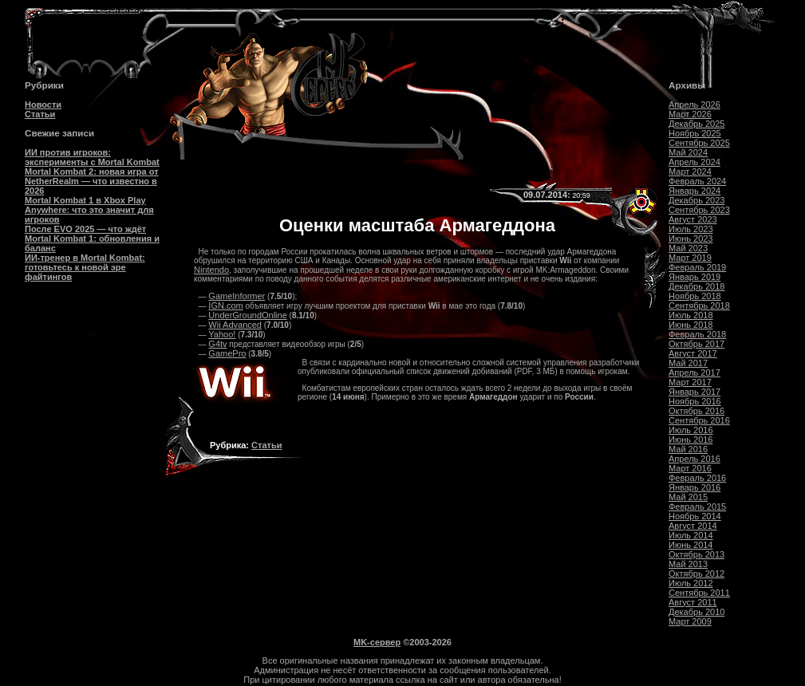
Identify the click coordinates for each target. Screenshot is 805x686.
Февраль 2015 (697, 506)
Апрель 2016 (694, 458)
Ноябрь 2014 (695, 516)
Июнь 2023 (691, 238)
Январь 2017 (694, 391)
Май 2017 (688, 363)
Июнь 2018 (691, 324)
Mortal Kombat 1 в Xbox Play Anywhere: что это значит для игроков (89, 209)
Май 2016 (688, 449)
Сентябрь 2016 (699, 420)
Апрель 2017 (694, 372)
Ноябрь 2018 (695, 296)
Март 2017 (690, 382)
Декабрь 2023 (696, 200)
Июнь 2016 (691, 439)
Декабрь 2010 (696, 612)
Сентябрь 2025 (699, 143)
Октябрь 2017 (696, 344)
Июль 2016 (691, 430)
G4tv (217, 344)
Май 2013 (688, 564)
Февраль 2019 (697, 267)
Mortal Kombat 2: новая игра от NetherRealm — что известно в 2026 (92, 181)
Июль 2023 (691, 229)
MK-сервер (377, 642)
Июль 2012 (691, 583)
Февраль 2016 (697, 478)
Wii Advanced (235, 324)
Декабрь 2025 (696, 123)
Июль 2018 (691, 315)
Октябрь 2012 (696, 573)
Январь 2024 (694, 190)
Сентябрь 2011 (699, 592)
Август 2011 (693, 602)
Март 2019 (690, 257)
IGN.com (225, 305)
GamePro (227, 353)
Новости (43, 104)
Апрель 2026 (694, 104)
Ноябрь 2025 (695, 133)
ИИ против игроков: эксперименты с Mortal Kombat (92, 157)
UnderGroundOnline (247, 315)
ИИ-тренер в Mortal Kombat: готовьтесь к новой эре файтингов (85, 267)
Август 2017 (693, 353)
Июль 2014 (691, 535)
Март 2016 (690, 468)
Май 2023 (688, 248)
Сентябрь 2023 (699, 210)
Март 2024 (690, 171)
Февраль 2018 (697, 334)
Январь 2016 (694, 487)
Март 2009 (690, 621)
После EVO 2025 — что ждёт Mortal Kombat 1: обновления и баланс (92, 238)
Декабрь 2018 (696, 286)
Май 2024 (688, 152)
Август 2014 (693, 525)
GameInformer (236, 296)
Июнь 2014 (691, 545)
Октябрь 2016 (696, 411)
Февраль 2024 (697, 181)
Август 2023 (693, 219)
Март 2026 (690, 114)
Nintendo (211, 269)
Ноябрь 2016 (695, 401)
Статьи (40, 114)
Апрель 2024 (694, 162)
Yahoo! (221, 334)
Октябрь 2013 (696, 554)
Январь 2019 (694, 277)
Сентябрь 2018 (699, 305)
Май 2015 (688, 497)
